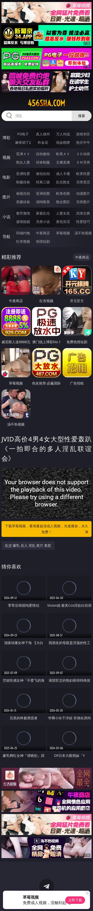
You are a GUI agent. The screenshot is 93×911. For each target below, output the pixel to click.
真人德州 (43, 134)
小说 (6, 216)
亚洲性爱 (23, 173)
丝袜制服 (43, 162)
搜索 (81, 115)
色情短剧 (43, 241)
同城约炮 (23, 233)
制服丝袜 (23, 182)
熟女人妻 (23, 162)
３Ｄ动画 (83, 153)
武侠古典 (83, 213)
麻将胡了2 (23, 142)
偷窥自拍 (23, 193)
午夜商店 (43, 233)
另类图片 (83, 201)
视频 (6, 157)
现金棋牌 (63, 142)
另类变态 (83, 182)
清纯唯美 (43, 201)
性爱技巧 (83, 221)
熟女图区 (63, 201)
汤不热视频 (83, 233)
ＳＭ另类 (83, 162)
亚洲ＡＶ (23, 153)
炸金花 (43, 142)
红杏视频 (23, 241)
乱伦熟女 (63, 182)
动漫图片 (83, 193)
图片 (6, 197)
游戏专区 (83, 134)
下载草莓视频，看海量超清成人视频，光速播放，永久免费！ (47, 529)
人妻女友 (63, 213)
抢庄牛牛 (83, 142)
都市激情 (23, 213)
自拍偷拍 (43, 153)
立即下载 (75, 900)
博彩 (6, 137)
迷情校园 (23, 221)
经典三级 (43, 182)
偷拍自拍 (43, 173)
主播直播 (63, 162)
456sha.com (46, 103)
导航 (6, 236)
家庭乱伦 (43, 213)
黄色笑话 (63, 221)
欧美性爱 (83, 173)
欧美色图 (63, 193)
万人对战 (63, 134)
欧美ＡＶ (63, 153)
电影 (6, 177)
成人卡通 (63, 173)
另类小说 (43, 221)
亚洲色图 (43, 193)
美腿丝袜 (23, 201)
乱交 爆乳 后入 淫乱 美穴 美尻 (28, 545)
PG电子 (23, 134)
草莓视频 (63, 233)
